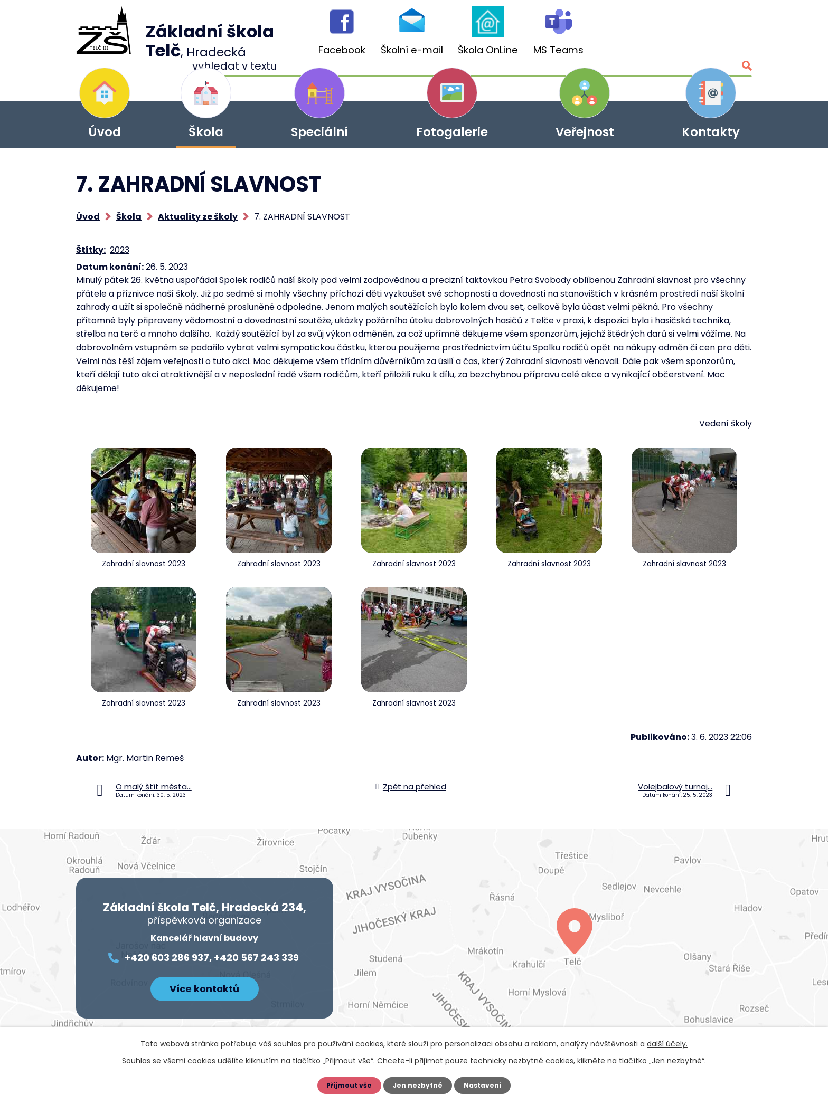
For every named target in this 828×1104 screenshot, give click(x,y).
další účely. (667, 1044)
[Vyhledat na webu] (696, 35)
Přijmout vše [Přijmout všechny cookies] (346, 1085)
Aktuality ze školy (198, 217)
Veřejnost (585, 131)
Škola (206, 131)
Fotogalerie (452, 131)
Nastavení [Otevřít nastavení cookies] (486, 1085)
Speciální (319, 131)
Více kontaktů (204, 985)
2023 (119, 250)
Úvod (104, 131)
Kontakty (711, 131)
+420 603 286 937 (167, 957)
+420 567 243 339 (256, 957)
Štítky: (91, 250)
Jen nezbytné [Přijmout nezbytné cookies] (418, 1085)
